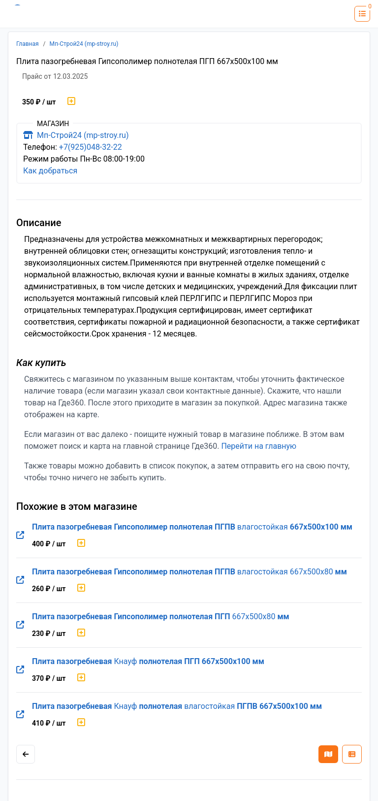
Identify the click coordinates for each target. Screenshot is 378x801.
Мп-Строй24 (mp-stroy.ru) (84, 43)
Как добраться (50, 170)
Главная (27, 43)
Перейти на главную (258, 446)
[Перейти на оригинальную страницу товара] (20, 535)
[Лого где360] (37, 14)
